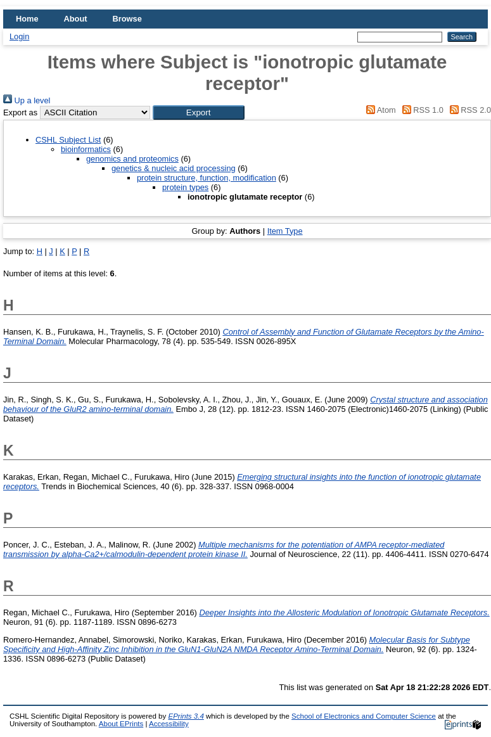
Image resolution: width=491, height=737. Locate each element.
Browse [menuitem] (127, 18)
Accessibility (169, 723)
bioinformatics (86, 149)
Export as (20, 112)
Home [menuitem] (27, 18)
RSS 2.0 (468, 110)
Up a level (26, 100)
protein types (185, 187)
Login (19, 36)
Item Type (285, 231)
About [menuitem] (75, 18)
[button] (199, 112)
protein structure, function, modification (206, 178)
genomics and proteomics (132, 158)
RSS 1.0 (420, 110)
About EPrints (121, 723)
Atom (379, 110)
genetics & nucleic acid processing (174, 168)
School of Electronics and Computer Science (363, 716)
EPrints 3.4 (185, 716)
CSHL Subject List (68, 139)
